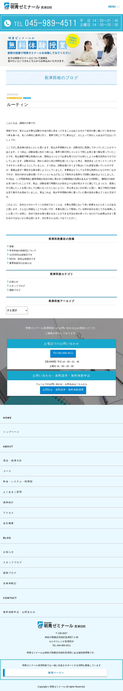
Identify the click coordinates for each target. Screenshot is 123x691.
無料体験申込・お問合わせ (19, 612)
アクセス (8, 512)
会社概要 (8, 523)
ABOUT (8, 446)
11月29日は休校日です (20, 254)
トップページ (11, 432)
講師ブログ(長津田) (14, 98)
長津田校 (27, 98)
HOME (7, 418)
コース (7, 471)
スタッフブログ (17, 286)
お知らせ (13, 281)
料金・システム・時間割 (18, 481)
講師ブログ (14, 290)
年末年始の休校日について (22, 250)
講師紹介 (8, 502)
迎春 (11, 246)
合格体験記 (10, 583)
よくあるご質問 (12, 492)
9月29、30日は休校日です (22, 259)
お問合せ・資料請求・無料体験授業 (63, 389)
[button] (114, 6)
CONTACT (10, 598)
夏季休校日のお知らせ (20, 263)
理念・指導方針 (12, 460)
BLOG (7, 538)
